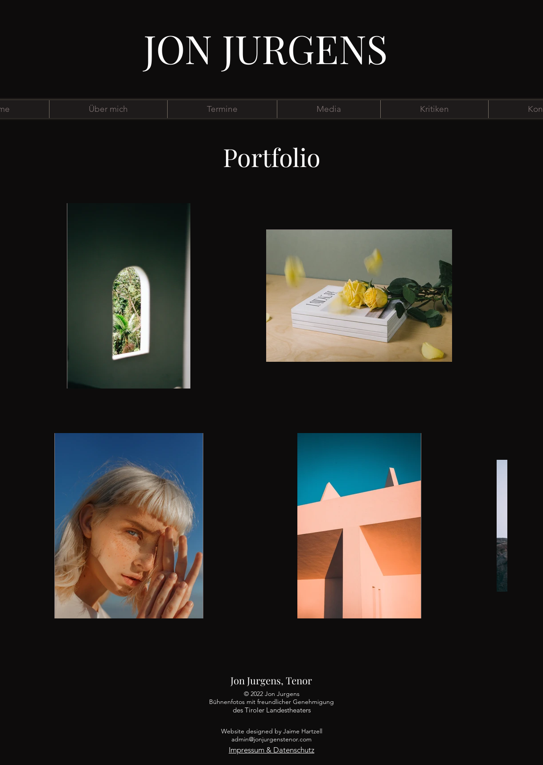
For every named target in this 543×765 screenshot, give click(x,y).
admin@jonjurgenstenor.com (271, 739)
